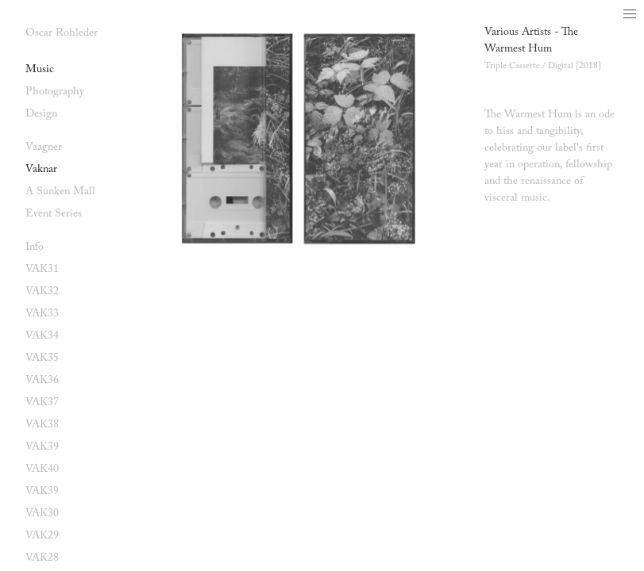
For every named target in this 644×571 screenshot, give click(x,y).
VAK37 (42, 402)
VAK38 (42, 425)
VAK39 (42, 447)
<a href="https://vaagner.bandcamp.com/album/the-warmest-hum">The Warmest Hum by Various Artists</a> (551, 240)
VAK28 (42, 558)
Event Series (53, 214)
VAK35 (42, 358)
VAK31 (42, 269)
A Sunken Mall (60, 191)
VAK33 (42, 314)
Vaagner (43, 147)
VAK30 (42, 513)
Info (34, 247)
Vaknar (41, 169)
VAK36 (42, 380)
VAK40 (42, 469)
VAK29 (42, 536)
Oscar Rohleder (61, 33)
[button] (629, 14)
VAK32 (42, 291)
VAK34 (42, 336)
